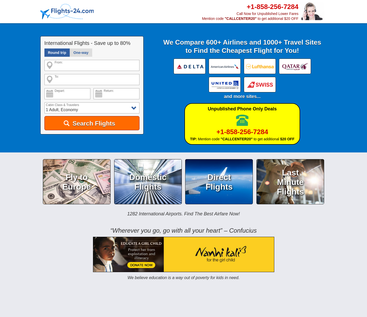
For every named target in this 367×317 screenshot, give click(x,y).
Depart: (60, 91)
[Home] (67, 12)
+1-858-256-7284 (242, 132)
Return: (109, 91)
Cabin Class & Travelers (62, 105)
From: (59, 62)
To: (57, 76)
